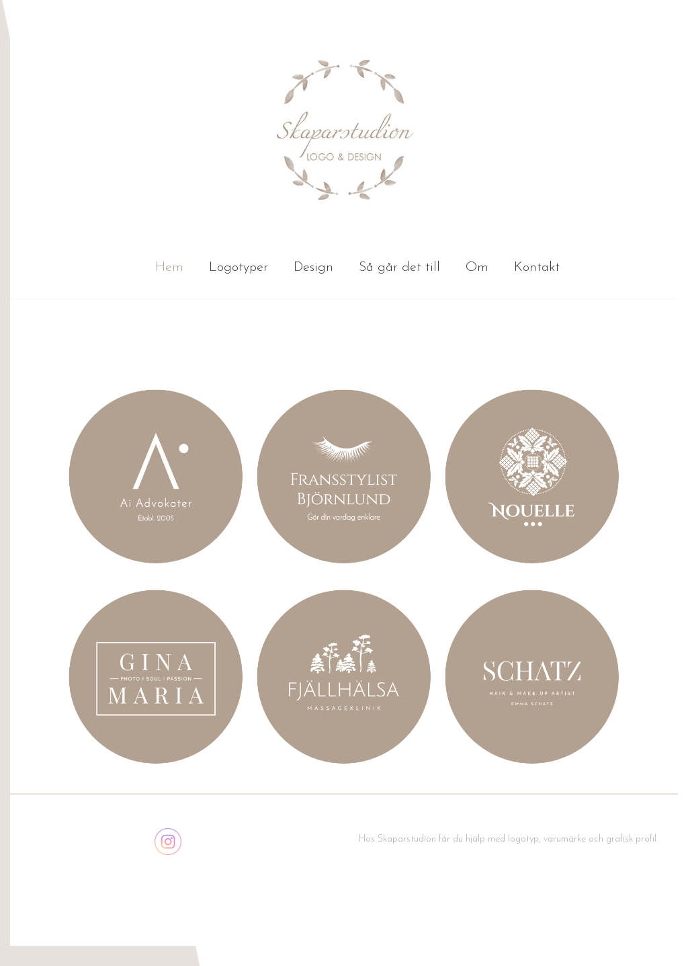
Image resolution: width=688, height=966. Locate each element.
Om (477, 267)
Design (313, 267)
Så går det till (399, 267)
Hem (169, 267)
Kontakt (537, 267)
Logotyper (238, 267)
